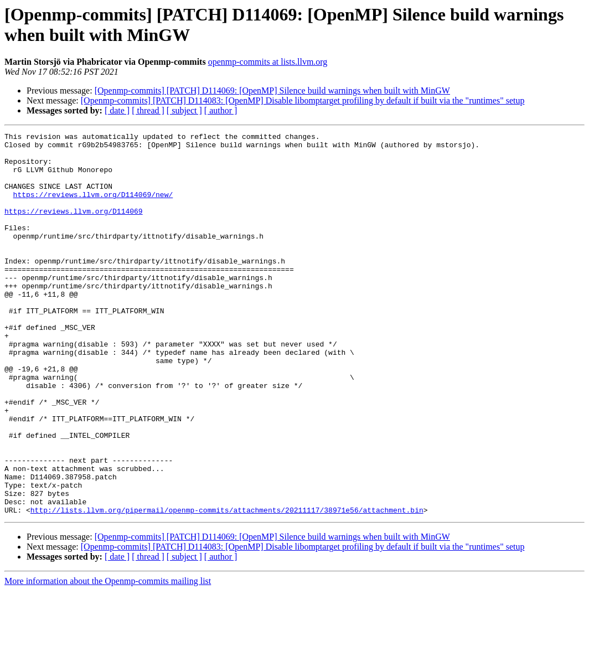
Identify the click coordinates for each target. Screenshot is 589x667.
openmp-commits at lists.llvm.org (268, 61)
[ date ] (117, 110)
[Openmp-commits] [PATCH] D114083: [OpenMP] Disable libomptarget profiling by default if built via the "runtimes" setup (303, 100)
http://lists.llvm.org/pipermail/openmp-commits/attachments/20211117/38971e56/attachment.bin (226, 586)
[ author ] (220, 110)
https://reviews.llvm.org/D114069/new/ (93, 208)
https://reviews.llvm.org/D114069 (73, 227)
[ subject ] (184, 110)
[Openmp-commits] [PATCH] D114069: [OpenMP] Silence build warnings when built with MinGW (272, 90)
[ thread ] (148, 110)
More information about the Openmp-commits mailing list (107, 657)
